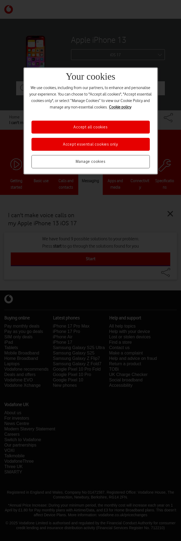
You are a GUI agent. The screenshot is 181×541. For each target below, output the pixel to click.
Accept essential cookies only (90, 144)
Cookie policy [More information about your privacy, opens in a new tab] (120, 107)
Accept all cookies (90, 127)
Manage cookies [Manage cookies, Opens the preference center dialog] (90, 161)
